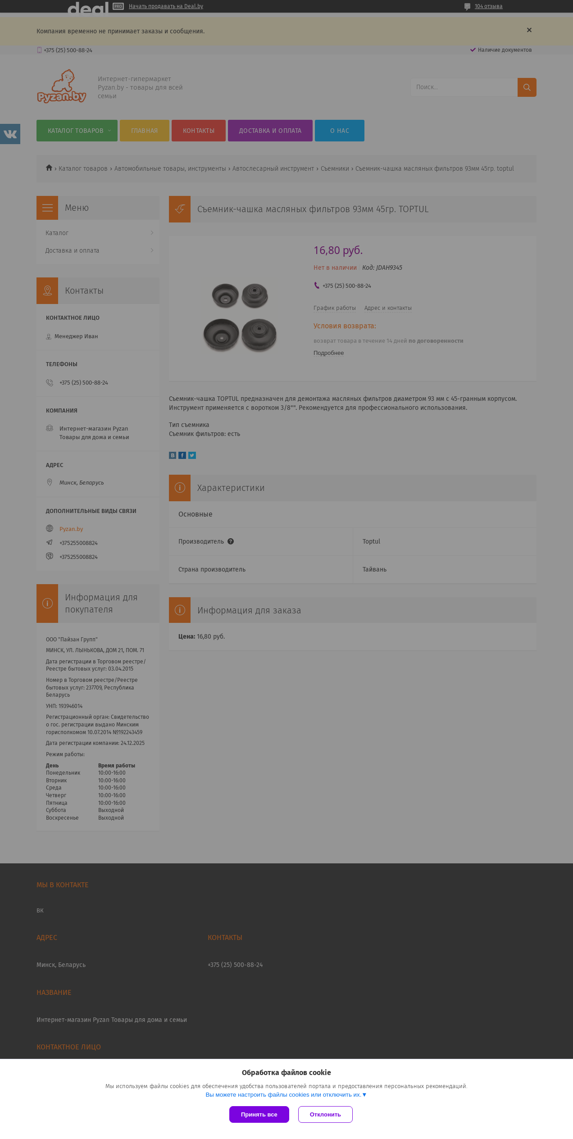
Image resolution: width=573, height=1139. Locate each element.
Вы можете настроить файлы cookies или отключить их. (283, 1094)
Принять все (259, 1114)
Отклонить (325, 1114)
